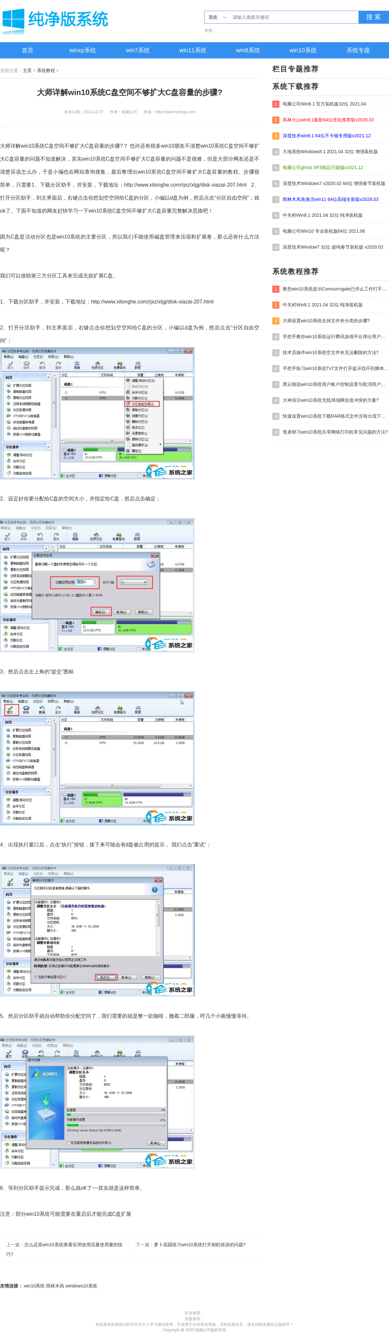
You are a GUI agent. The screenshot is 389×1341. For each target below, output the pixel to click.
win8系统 (248, 50)
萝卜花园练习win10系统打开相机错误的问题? (199, 1244)
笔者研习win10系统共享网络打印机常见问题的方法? (330, 432)
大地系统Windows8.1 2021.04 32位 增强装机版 (325, 151)
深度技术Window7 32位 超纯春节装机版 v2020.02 (327, 247)
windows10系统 (81, 1285)
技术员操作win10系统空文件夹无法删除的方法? (325, 352)
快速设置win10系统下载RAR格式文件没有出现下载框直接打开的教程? (330, 416)
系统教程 (46, 70)
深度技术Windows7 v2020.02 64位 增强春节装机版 (328, 183)
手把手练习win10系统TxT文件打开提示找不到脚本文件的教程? (330, 368)
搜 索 (373, 16)
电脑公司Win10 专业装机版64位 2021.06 (318, 231)
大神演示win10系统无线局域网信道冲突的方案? (325, 400)
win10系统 (302, 50)
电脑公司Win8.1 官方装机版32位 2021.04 (319, 104)
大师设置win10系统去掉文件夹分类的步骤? (321, 321)
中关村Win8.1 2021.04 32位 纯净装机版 (317, 215)
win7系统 (137, 50)
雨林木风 (55, 1285)
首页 (27, 50)
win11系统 (192, 50)
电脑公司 (74, 21)
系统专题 (358, 50)
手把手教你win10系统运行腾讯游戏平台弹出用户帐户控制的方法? (330, 336)
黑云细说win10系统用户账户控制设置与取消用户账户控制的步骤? (330, 384)
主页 (27, 70)
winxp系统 (82, 50)
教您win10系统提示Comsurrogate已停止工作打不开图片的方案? (330, 289)
